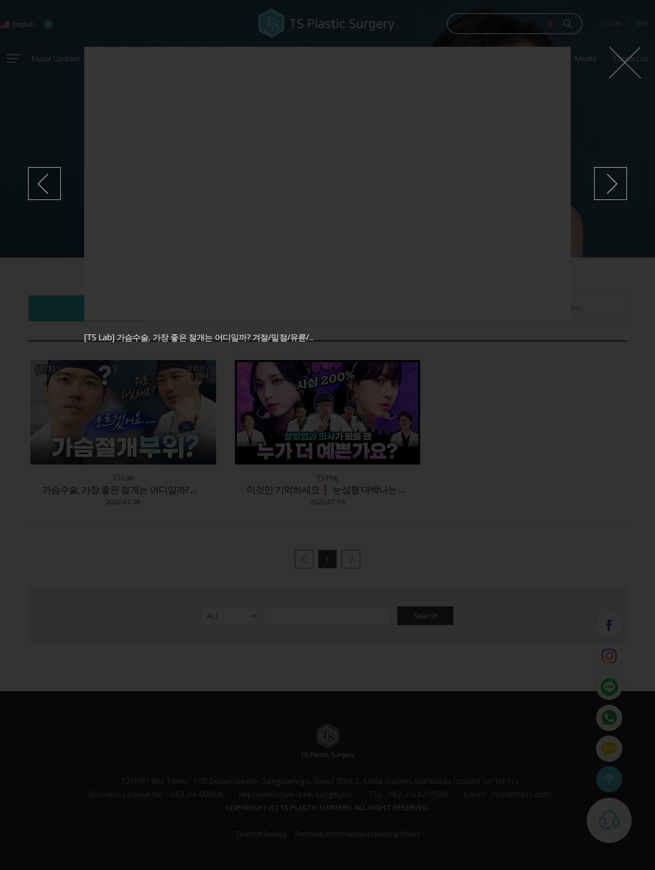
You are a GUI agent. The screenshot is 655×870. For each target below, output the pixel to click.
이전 (44, 183)
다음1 (610, 183)
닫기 (625, 63)
